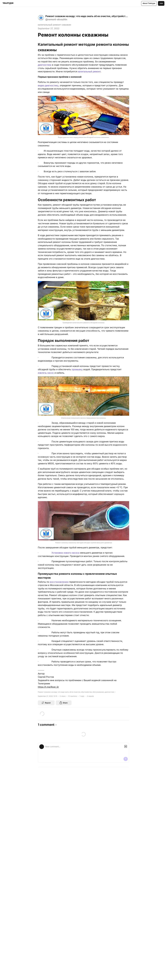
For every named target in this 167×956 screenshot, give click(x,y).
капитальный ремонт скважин (54, 24)
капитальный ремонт (89, 71)
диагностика (44, 65)
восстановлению (59, 582)
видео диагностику (48, 85)
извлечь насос (46, 373)
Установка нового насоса (65, 552)
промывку (77, 369)
